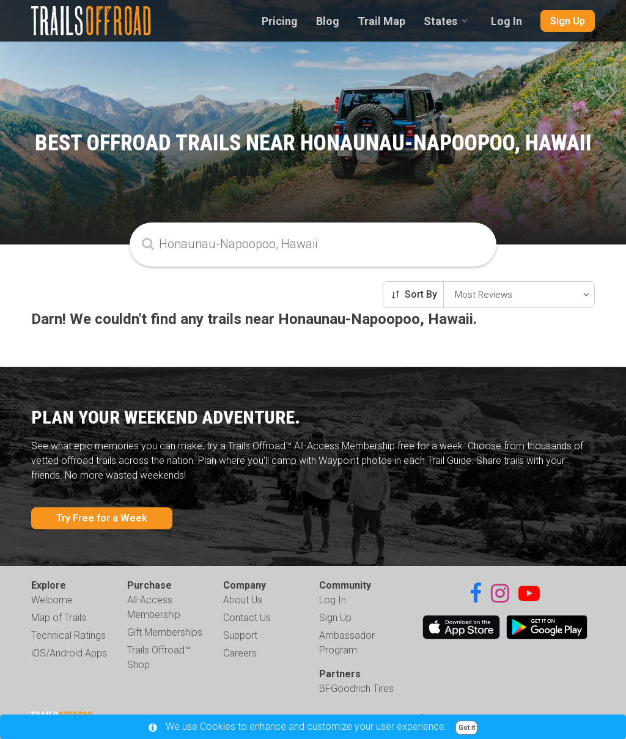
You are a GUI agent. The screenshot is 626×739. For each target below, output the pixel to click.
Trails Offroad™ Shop (159, 657)
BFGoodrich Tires (356, 688)
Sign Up (567, 21)
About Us (242, 600)
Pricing (280, 21)
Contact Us (247, 617)
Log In (506, 21)
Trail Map (381, 21)
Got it (466, 728)
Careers (240, 653)
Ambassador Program (347, 643)
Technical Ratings (68, 635)
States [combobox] (440, 21)
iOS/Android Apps (69, 653)
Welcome (52, 600)
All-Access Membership (153, 607)
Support (240, 635)
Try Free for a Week (101, 518)
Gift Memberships (164, 632)
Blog (327, 21)
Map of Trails (58, 617)
